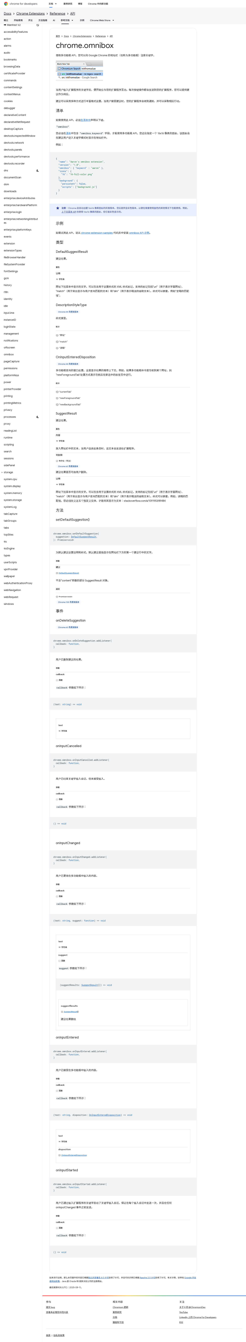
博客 (80, 3)
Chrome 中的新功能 (98, 3)
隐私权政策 (58, 1335)
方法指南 (42, 20)
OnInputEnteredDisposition (74, 1155)
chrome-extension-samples (97, 233)
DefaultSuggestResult (69, 573)
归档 (115, 1317)
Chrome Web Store (100, 20)
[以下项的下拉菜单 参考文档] (73, 20)
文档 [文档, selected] (51, 3)
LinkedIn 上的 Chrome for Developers (197, 1317)
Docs (7, 14)
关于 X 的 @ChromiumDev (192, 1307)
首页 (58, 36)
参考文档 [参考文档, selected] (65, 20)
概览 (6, 20)
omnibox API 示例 (139, 233)
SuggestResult (70, 1011)
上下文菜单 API (68, 211)
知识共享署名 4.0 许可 (98, 1277)
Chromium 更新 (120, 1307)
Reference (57, 14)
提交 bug (50, 1307)
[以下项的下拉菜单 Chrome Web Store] (114, 20)
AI (54, 20)
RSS (181, 1322)
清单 (68, 133)
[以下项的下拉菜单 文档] (57, 4)
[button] (20, 472)
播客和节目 (118, 1322)
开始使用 (18, 20)
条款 (48, 1335)
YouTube (183, 1312)
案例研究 (67, 3)
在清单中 (86, 120)
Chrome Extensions (30, 14)
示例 (82, 20)
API (72, 14)
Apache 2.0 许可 (147, 1277)
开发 (30, 20)
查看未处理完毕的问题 (57, 1312)
